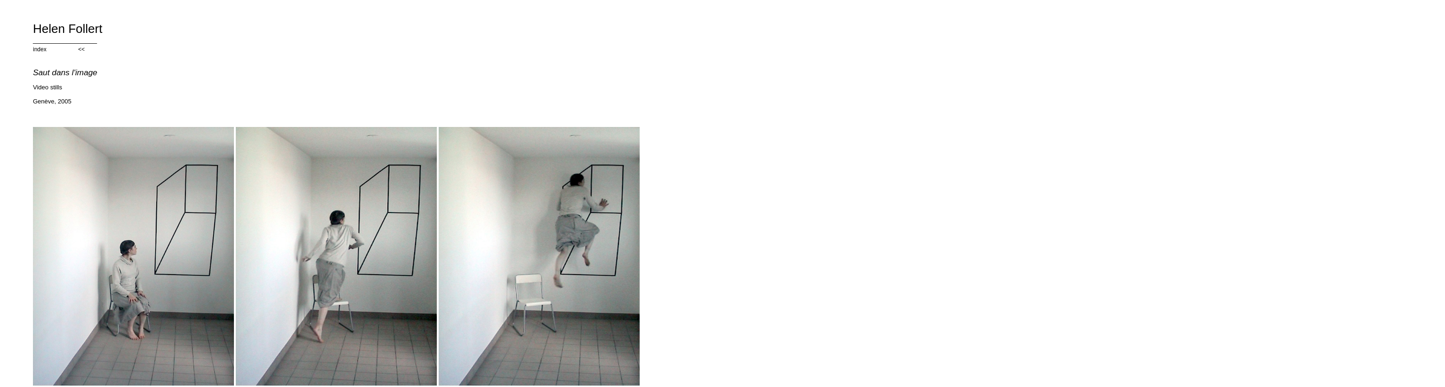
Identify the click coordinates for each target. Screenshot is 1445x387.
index (40, 49)
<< (81, 49)
